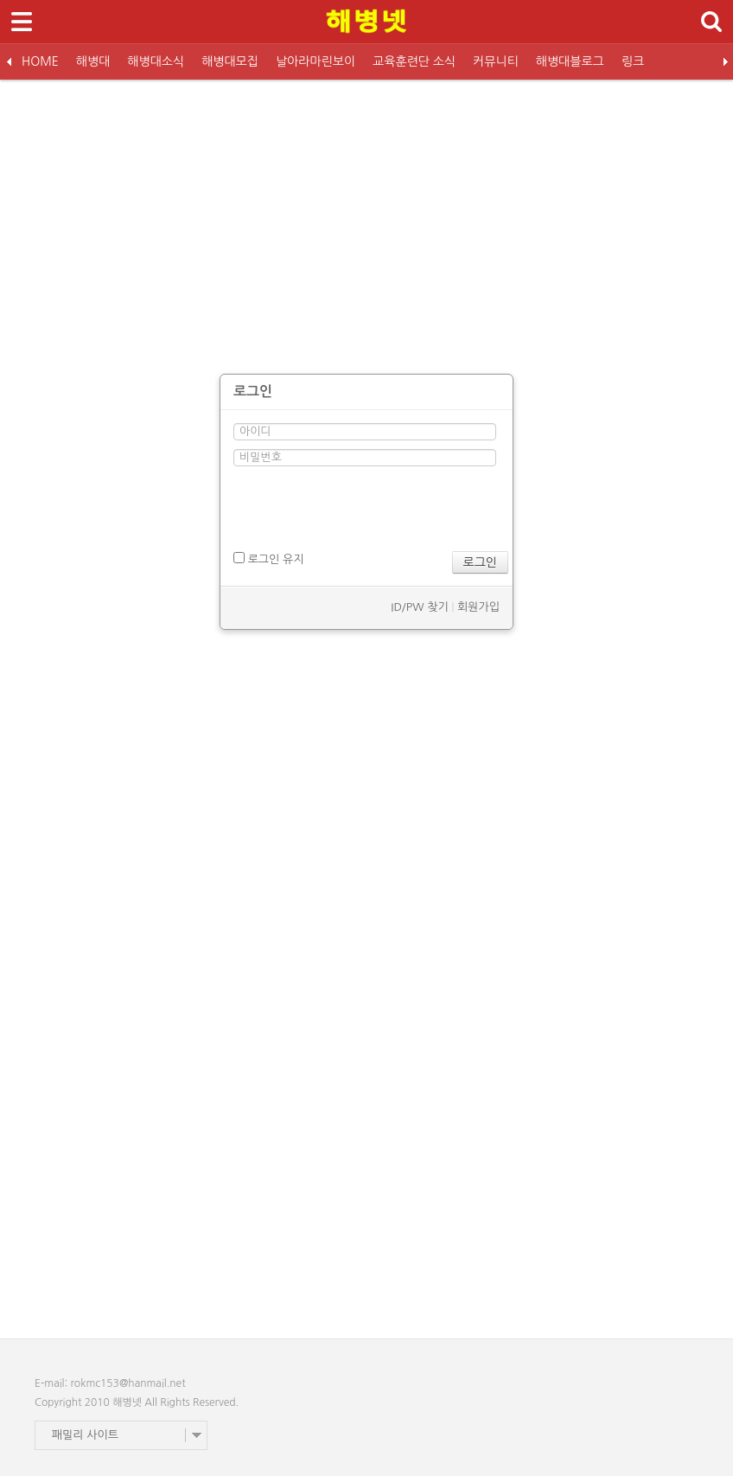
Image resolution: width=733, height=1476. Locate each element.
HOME (40, 61)
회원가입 (478, 607)
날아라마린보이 (315, 61)
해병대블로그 (570, 61)
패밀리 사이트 (85, 1435)
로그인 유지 (268, 558)
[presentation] (364, 508)
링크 (632, 61)
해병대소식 (155, 61)
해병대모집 (229, 61)
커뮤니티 (496, 61)
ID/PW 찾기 (419, 607)
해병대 (93, 61)
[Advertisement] (366, 218)
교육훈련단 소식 (414, 61)
